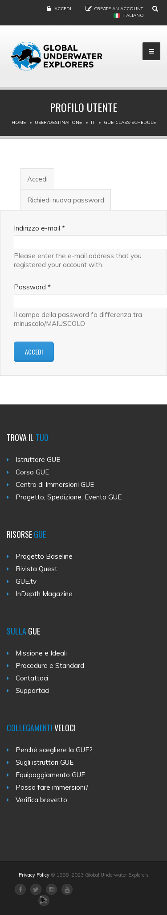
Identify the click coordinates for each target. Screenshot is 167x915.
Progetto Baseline (44, 556)
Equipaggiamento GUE (50, 775)
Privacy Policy (34, 875)
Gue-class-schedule (130, 122)
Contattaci (32, 678)
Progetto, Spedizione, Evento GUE (69, 497)
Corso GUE (32, 472)
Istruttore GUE (38, 459)
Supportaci (32, 690)
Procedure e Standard (50, 665)
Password (32, 287)
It (93, 122)
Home (19, 122)
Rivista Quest (36, 569)
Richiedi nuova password (65, 200)
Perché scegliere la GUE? (54, 750)
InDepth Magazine (44, 593)
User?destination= (58, 122)
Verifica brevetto (41, 799)
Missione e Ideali (41, 653)
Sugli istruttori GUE (44, 762)
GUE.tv (26, 581)
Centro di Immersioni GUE (55, 484)
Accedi (62, 9)
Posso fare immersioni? (52, 787)
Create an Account (118, 9)
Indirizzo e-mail (39, 228)
